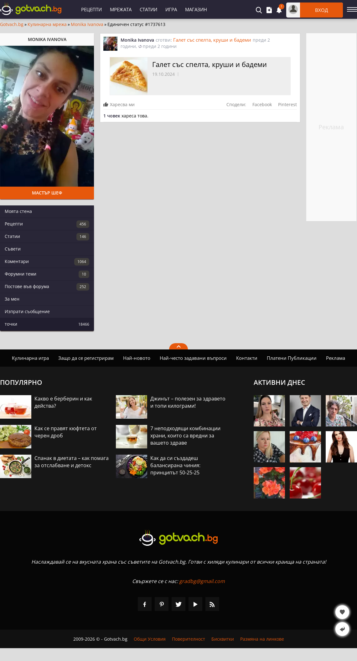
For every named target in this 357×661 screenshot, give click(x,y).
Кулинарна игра (30, 358)
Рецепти (91, 9)
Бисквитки (222, 639)
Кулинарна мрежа (47, 24)
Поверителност (188, 639)
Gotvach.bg (11, 24)
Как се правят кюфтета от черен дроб (65, 432)
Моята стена (18, 211)
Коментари (47, 262)
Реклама (335, 358)
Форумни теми (47, 274)
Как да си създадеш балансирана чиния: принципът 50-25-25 (175, 465)
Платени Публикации (292, 358)
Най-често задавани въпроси (193, 358)
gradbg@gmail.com (202, 581)
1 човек (111, 116)
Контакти (246, 358)
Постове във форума (47, 287)
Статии (148, 9)
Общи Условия (150, 639)
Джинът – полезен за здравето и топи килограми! (187, 402)
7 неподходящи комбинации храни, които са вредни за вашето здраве (185, 435)
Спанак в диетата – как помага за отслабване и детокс (71, 462)
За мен (12, 299)
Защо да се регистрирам (86, 358)
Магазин (196, 9)
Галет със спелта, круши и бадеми (212, 40)
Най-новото (136, 358)
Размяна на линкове (262, 639)
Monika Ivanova (87, 24)
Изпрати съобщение (27, 311)
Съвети (13, 249)
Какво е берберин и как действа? (63, 402)
